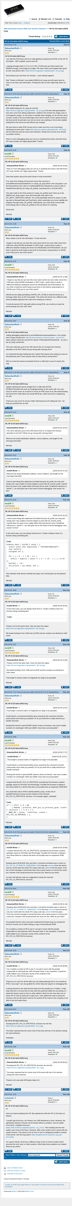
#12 (68, 644)
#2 (68, 94)
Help (66, 19)
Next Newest (22, 1155)
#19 (68, 1046)
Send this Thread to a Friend (16, 1170)
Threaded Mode (54, 41)
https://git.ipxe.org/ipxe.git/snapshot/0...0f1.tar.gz (48, 129)
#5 (68, 261)
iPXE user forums (31, 29)
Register (26, 23)
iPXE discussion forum (13, 29)
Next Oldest (10, 1155)
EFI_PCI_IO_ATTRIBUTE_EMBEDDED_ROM (23, 865)
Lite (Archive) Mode (54, 1184)
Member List (44, 19)
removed (51, 865)
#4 (68, 224)
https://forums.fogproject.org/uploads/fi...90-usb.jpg (25, 628)
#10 (68, 500)
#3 (68, 150)
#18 (68, 1009)
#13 (68, 692)
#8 (68, 412)
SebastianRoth (12, 48)
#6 (68, 321)
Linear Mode (65, 41)
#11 (68, 590)
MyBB (14, 1191)
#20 (68, 1094)
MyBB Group (29, 1191)
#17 (68, 950)
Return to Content (40, 1184)
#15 (68, 832)
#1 (68, 44)
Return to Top (29, 1184)
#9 (68, 455)
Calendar (57, 19)
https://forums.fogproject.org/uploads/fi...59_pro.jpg (45, 71)
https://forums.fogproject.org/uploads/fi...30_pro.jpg (25, 111)
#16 (68, 888)
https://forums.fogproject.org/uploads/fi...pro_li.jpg (24, 1026)
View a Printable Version (15, 1168)
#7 (68, 372)
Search (33, 19)
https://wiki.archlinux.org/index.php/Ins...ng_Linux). (25, 1128)
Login (20, 23)
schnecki (9, 1098)
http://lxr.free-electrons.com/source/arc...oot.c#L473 (45, 338)
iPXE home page (18, 1184)
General (42, 29)
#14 (68, 737)
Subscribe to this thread (14, 1173)
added (47, 868)
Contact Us (8, 1184)
